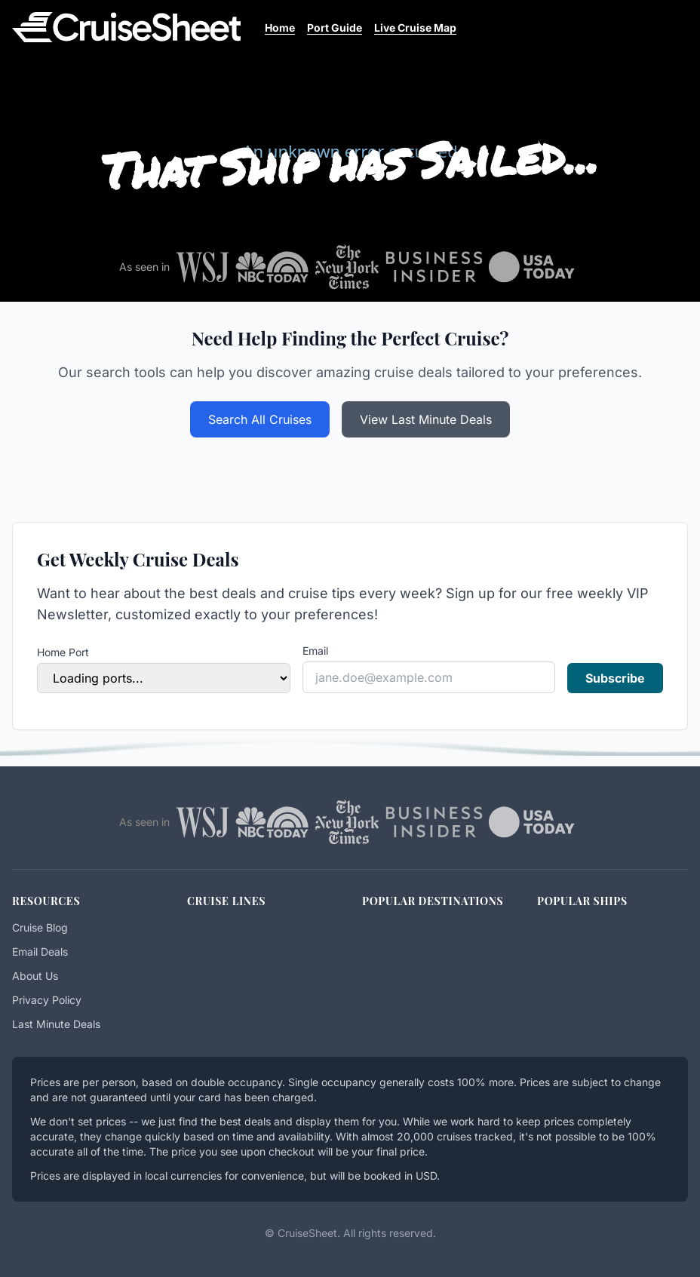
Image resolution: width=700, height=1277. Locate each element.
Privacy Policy (46, 999)
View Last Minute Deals (426, 419)
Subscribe (615, 678)
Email (315, 650)
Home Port (63, 652)
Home (280, 27)
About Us (35, 975)
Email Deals (40, 951)
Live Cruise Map (415, 27)
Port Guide (334, 27)
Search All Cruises (260, 419)
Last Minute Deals (56, 1024)
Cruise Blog (40, 927)
